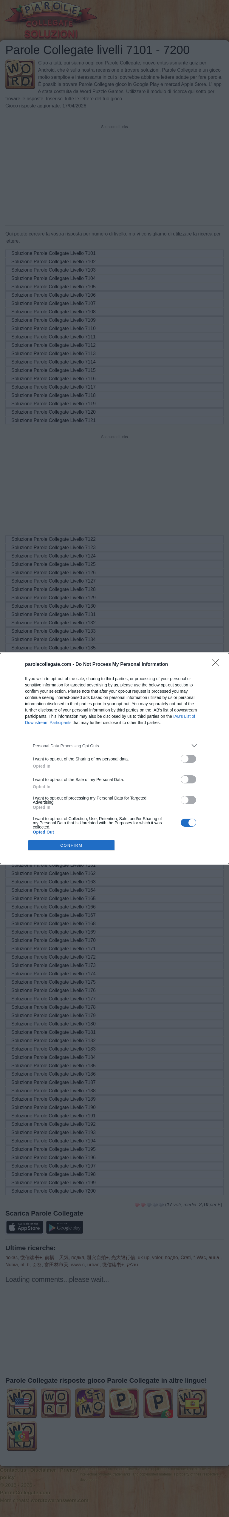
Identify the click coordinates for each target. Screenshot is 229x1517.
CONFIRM (71, 845)
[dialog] (114, 758)
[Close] (217, 664)
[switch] (188, 759)
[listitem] (114, 746)
